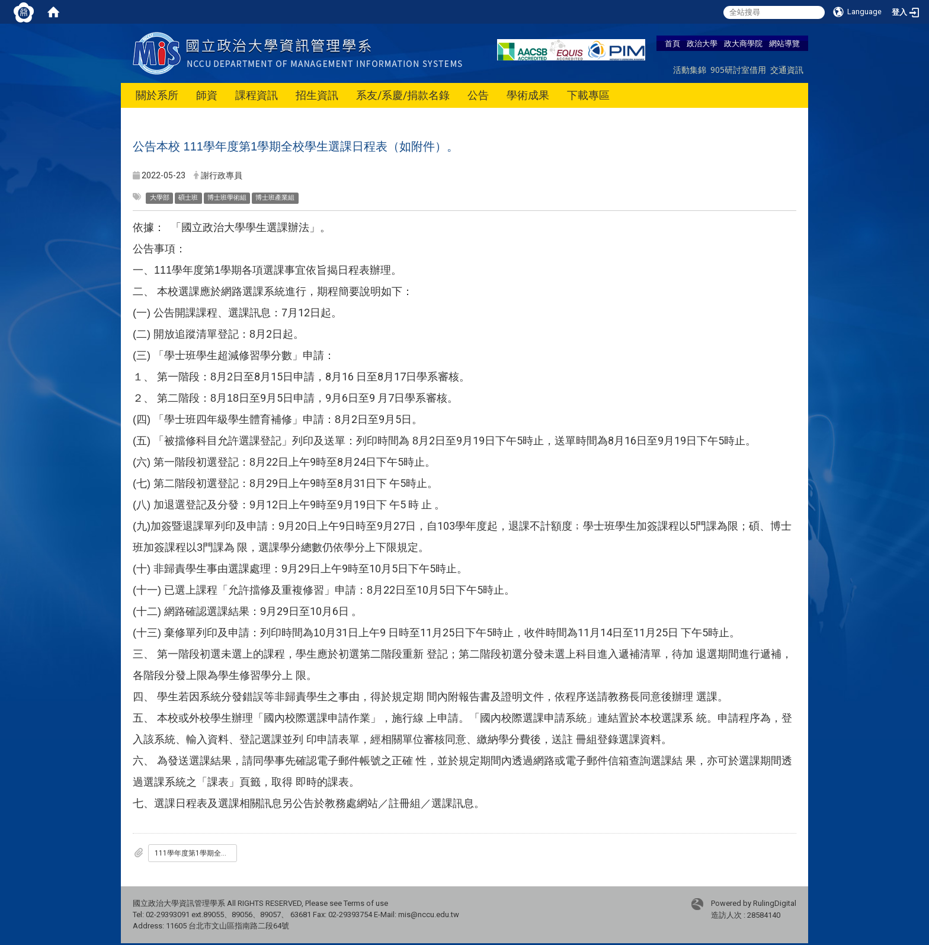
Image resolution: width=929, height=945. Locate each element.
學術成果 (528, 95)
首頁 (672, 43)
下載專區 (588, 95)
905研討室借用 (738, 69)
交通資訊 (786, 69)
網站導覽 (784, 43)
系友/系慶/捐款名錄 (403, 95)
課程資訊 (256, 95)
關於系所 (157, 95)
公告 (478, 95)
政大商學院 (743, 43)
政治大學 (702, 43)
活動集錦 (689, 69)
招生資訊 (317, 95)
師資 (206, 95)
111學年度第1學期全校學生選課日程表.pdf (196, 853)
